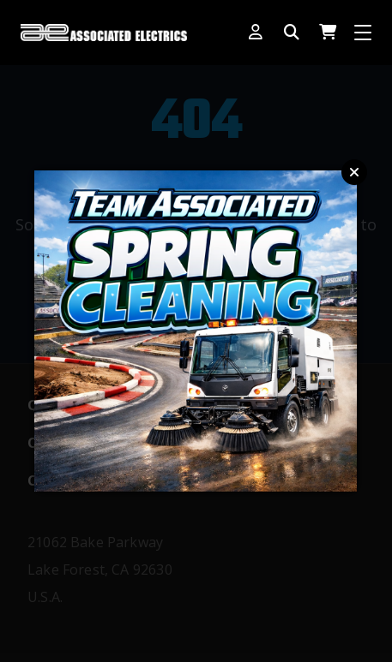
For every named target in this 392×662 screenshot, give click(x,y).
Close (354, 172)
